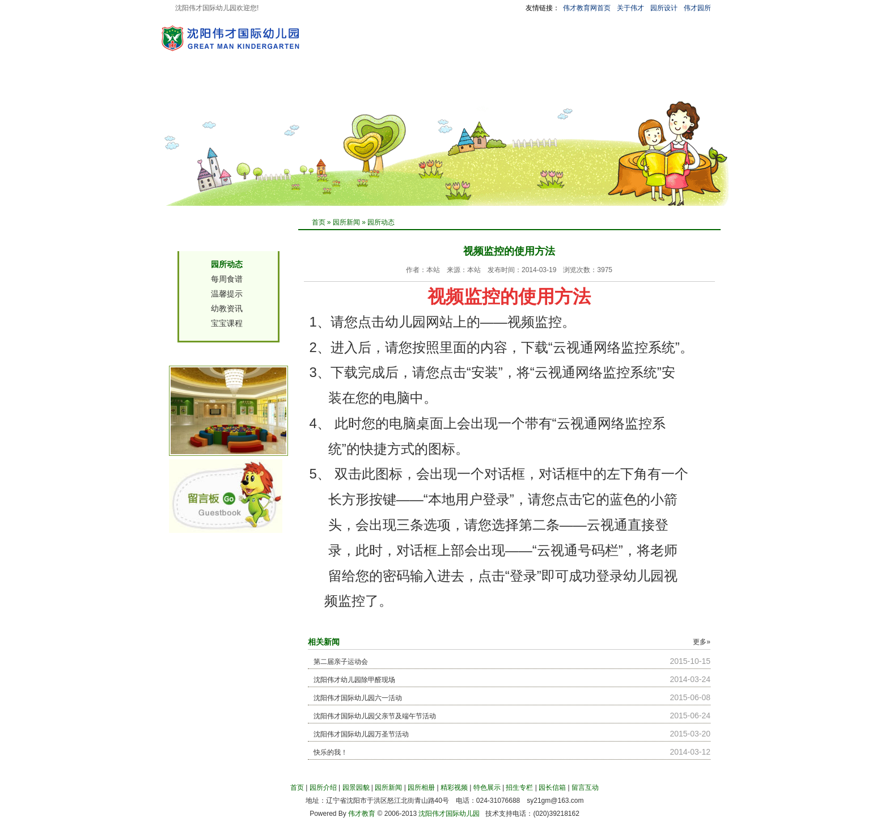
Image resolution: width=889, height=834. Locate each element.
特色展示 (491, 86)
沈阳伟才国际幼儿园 (449, 814)
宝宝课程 (227, 323)
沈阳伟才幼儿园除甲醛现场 (354, 680)
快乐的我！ (331, 752)
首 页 (206, 86)
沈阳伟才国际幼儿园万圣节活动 (361, 734)
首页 (318, 222)
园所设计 (664, 8)
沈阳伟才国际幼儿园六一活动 (358, 698)
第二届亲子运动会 (341, 662)
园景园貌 (296, 86)
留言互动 (638, 86)
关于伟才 (630, 8)
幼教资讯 (227, 308)
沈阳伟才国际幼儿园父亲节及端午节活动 (375, 716)
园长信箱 (589, 86)
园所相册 (394, 86)
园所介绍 (248, 86)
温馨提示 (227, 293)
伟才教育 (361, 814)
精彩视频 (443, 86)
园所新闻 (345, 86)
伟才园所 (697, 8)
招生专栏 (540, 86)
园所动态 (381, 222)
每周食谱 (227, 278)
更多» (701, 642)
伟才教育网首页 (587, 8)
